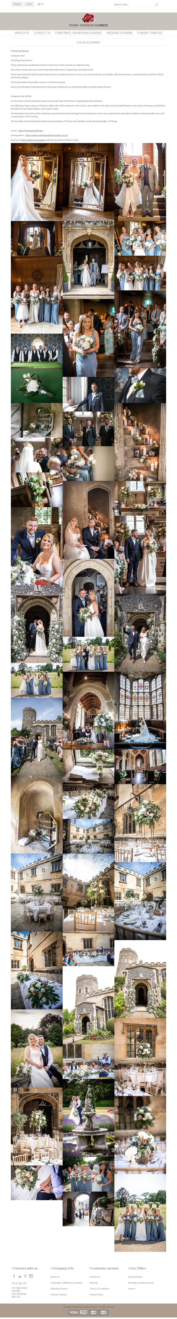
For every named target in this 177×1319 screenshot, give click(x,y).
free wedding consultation (33, 141)
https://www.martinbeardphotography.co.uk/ (47, 136)
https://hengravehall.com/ (30, 132)
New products (135, 1278)
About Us (55, 1278)
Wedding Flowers (120, 33)
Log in (29, 4)
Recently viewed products (141, 1284)
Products (22, 33)
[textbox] (136, 4)
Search (131, 1290)
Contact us (42, 33)
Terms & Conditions (99, 1290)
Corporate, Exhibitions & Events (78, 33)
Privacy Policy (96, 1296)
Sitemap (93, 1284)
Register (17, 4)
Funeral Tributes (149, 33)
